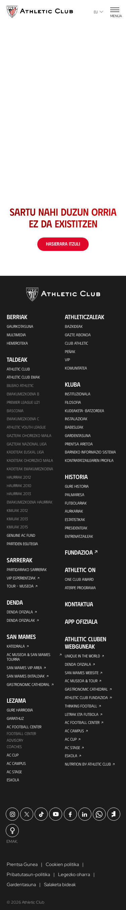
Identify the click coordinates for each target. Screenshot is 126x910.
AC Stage (14, 774)
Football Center (21, 736)
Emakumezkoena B (23, 394)
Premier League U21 (23, 402)
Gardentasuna (78, 436)
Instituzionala (77, 394)
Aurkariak (74, 512)
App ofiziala (81, 623)
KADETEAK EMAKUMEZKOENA (30, 469)
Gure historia (77, 487)
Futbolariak (76, 504)
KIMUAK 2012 (17, 511)
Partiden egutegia (22, 545)
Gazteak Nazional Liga (27, 444)
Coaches (14, 749)
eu (98, 11)
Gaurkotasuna (20, 326)
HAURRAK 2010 (19, 486)
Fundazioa (79, 554)
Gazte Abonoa (78, 334)
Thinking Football (81, 707)
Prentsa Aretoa (79, 444)
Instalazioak (76, 419)
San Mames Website (82, 674)
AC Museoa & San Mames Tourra (28, 659)
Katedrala (16, 648)
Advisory (15, 742)
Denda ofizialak (21, 622)
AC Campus (16, 766)
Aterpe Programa (80, 589)
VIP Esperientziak (21, 579)
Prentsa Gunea (22, 868)
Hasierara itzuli (63, 244)
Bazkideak (74, 326)
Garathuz (15, 721)
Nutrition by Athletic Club (88, 766)
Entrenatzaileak (79, 537)
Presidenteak (76, 529)
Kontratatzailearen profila (89, 461)
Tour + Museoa (20, 588)
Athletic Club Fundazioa (86, 699)
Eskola (13, 783)
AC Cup (12, 757)
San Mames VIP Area (24, 669)
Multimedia (16, 334)
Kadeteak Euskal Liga (25, 452)
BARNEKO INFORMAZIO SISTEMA (90, 452)
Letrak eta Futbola (81, 716)
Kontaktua (79, 605)
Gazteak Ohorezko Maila (29, 436)
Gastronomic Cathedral (28, 686)
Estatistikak (75, 520)
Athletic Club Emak (23, 377)
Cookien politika (62, 868)
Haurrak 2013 (19, 494)
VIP (67, 359)
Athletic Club (18, 368)
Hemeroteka (17, 343)
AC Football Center (24, 729)
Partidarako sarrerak (26, 571)
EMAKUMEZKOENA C (23, 419)
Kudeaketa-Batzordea (84, 410)
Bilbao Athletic (20, 385)
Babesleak (74, 427)
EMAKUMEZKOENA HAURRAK (29, 503)
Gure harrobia (20, 712)
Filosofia (73, 402)
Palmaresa (74, 495)
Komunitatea (76, 368)
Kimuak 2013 (17, 520)
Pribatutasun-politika (28, 878)
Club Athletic (76, 343)
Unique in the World (82, 657)
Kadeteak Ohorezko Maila (30, 461)
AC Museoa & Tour (81, 682)
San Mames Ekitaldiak (26, 678)
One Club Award (79, 580)
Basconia (15, 410)
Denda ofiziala (20, 613)
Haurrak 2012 (19, 478)
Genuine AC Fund (21, 536)
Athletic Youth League (26, 427)
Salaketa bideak (60, 888)
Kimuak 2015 (17, 528)
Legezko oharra (74, 878)
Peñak (70, 351)
